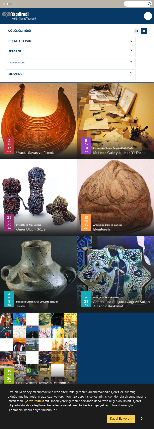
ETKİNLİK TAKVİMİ (71, 41)
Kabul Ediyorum (121, 419)
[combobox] (71, 52)
